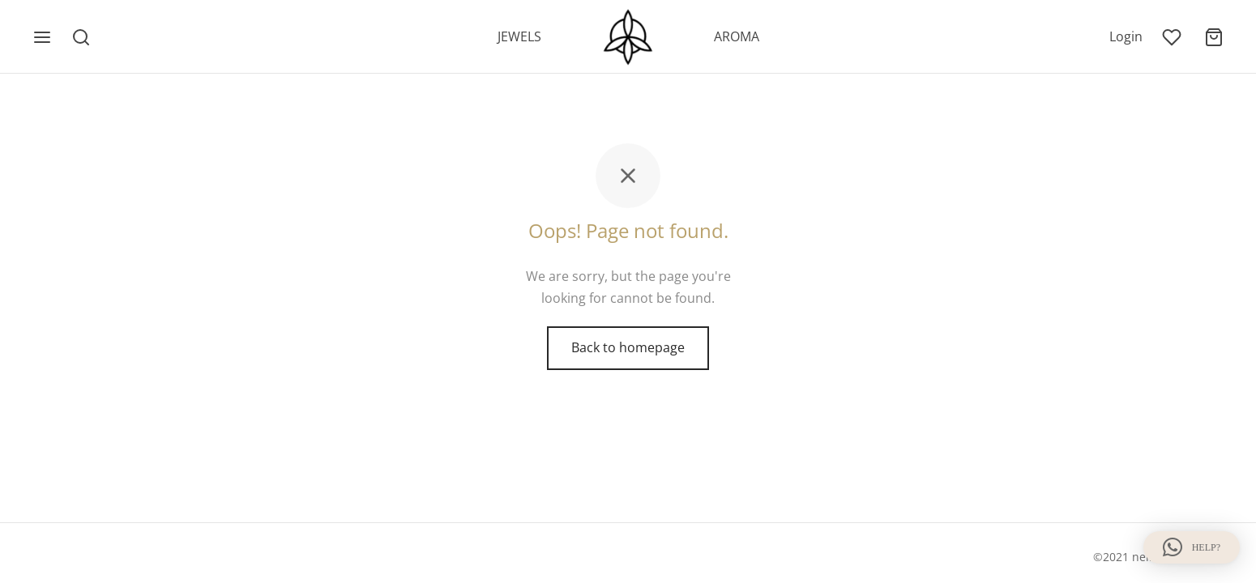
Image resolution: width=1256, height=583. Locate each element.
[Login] (1126, 37)
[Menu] (42, 37)
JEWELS (519, 36)
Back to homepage (628, 347)
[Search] (81, 37)
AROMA (736, 36)
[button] (1191, 547)
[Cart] (1214, 37)
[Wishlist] (1173, 37)
